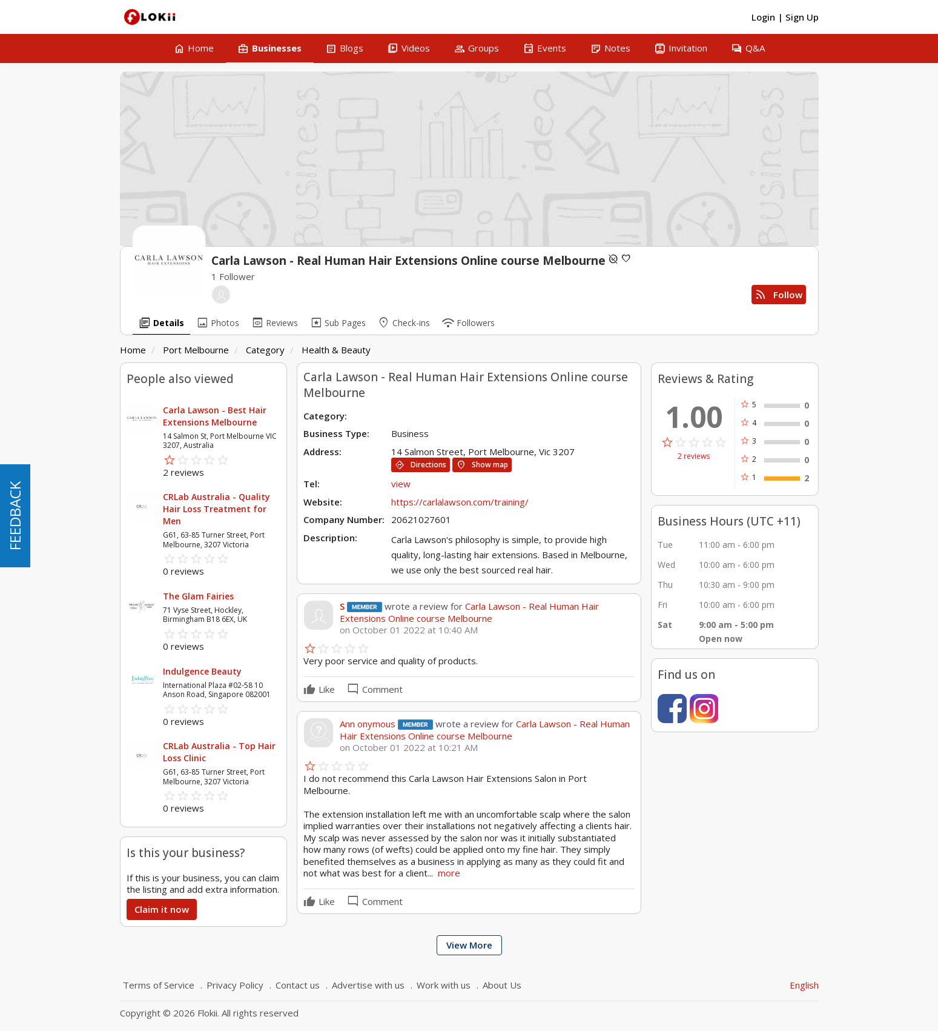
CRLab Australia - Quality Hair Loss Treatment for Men (216, 509)
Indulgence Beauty (202, 671)
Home (133, 350)
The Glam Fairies (198, 596)
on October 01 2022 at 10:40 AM (409, 630)
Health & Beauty (336, 350)
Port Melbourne (196, 350)
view (401, 484)
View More (469, 945)
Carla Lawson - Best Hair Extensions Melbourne (214, 416)
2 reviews (694, 456)
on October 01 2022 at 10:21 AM (409, 747)
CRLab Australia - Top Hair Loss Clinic (219, 752)
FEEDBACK (15, 515)
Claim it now (161, 909)
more (449, 873)
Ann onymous (369, 724)
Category (265, 350)
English (804, 985)
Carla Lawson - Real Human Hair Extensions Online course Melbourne (469, 612)
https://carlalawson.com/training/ (460, 502)
